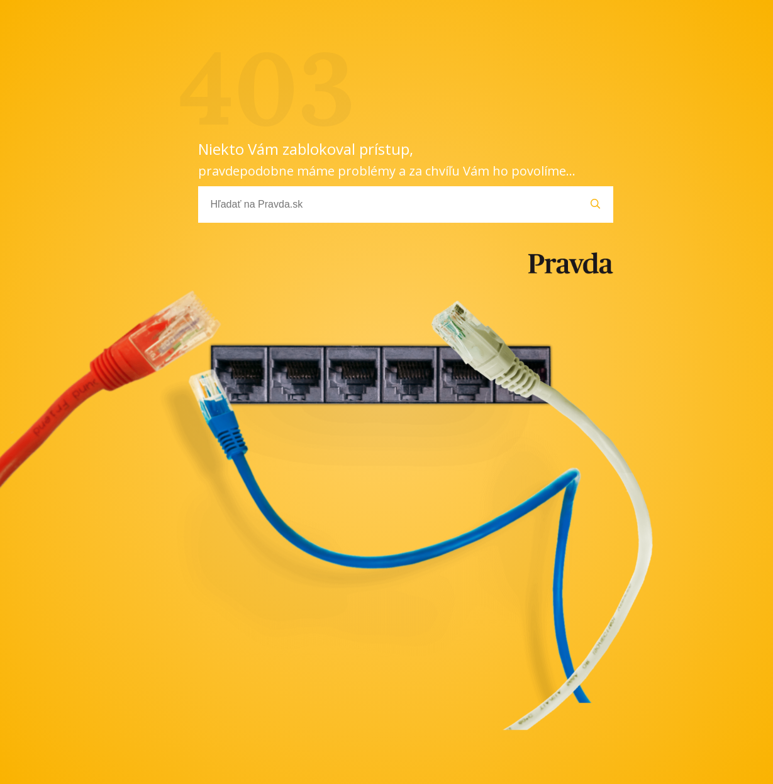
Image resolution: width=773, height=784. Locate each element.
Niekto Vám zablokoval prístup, (387, 158)
